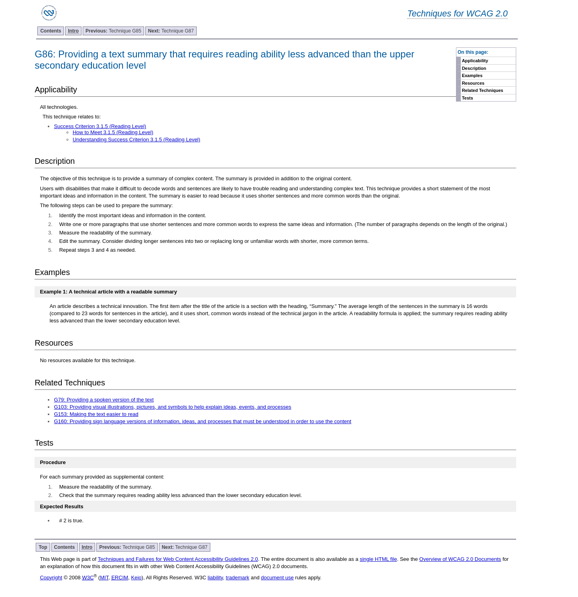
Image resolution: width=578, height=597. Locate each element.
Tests (467, 98)
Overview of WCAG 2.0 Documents (460, 559)
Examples (472, 75)
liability (215, 578)
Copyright (51, 578)
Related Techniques (482, 90)
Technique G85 (113, 31)
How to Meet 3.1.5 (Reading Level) (113, 132)
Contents (50, 31)
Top (43, 547)
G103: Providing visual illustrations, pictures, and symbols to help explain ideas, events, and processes (172, 407)
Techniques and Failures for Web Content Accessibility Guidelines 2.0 (178, 559)
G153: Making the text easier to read (96, 414)
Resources (473, 83)
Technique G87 (171, 31)
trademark (238, 578)
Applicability (475, 60)
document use (277, 578)
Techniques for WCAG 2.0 (457, 13)
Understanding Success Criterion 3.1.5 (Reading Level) (136, 140)
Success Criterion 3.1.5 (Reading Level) (100, 126)
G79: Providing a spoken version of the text (104, 400)
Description (474, 68)
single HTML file (378, 559)
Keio (136, 578)
